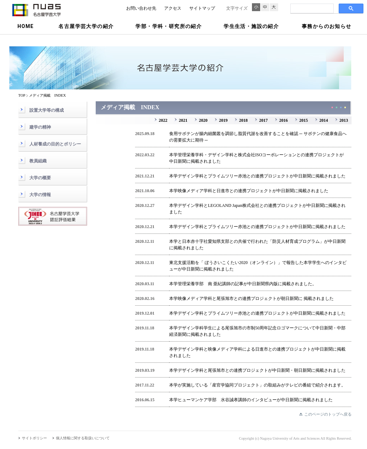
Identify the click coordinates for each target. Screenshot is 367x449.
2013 (343, 120)
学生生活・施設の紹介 (251, 26)
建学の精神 (40, 127)
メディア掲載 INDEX (47, 95)
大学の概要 (40, 177)
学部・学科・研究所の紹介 (168, 26)
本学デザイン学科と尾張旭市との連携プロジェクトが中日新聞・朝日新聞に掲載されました (257, 370)
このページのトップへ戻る (328, 414)
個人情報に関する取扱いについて (83, 438)
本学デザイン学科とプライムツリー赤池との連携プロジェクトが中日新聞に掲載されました (257, 176)
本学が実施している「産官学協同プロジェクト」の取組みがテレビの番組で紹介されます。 (257, 385)
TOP (21, 95)
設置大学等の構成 (46, 110)
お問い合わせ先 (141, 8)
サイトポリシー (34, 438)
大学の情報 (40, 194)
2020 (203, 120)
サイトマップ (202, 8)
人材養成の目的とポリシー (55, 144)
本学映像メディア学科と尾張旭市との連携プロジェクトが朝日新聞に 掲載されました (251, 298)
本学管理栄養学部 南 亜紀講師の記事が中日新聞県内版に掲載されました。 (242, 283)
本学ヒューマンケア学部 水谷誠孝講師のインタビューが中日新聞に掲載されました (251, 399)
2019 (223, 120)
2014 (323, 120)
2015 (303, 120)
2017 (263, 120)
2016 (283, 120)
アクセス (172, 8)
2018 (243, 120)
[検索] (311, 8)
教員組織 (38, 160)
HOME (26, 26)
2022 (163, 120)
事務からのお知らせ (327, 26)
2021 (183, 120)
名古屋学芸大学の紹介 (86, 26)
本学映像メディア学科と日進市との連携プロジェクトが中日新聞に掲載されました (248, 190)
